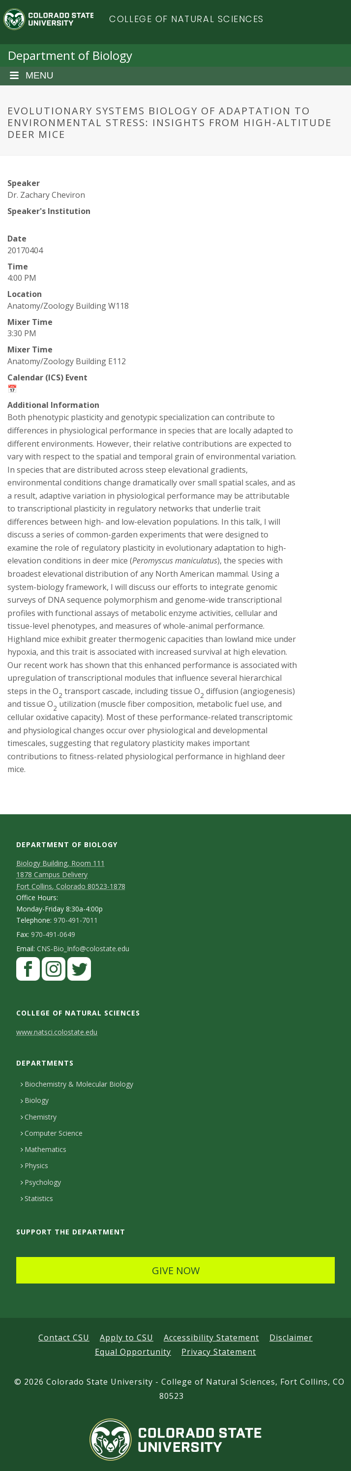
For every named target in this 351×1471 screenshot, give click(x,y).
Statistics (37, 1198)
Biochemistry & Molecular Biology (77, 1084)
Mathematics (43, 1149)
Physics (34, 1165)
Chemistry (39, 1117)
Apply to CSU (126, 1337)
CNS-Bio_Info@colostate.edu (83, 948)
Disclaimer (291, 1337)
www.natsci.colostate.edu (56, 1032)
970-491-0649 (53, 934)
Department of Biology (70, 55)
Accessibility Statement (211, 1337)
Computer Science (52, 1133)
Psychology (41, 1182)
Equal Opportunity (133, 1351)
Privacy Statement (218, 1351)
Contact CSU (63, 1337)
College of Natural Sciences (186, 19)
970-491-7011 (76, 920)
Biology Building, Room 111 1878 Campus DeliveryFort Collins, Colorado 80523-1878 (70, 874)
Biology (35, 1100)
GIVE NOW (176, 1270)
